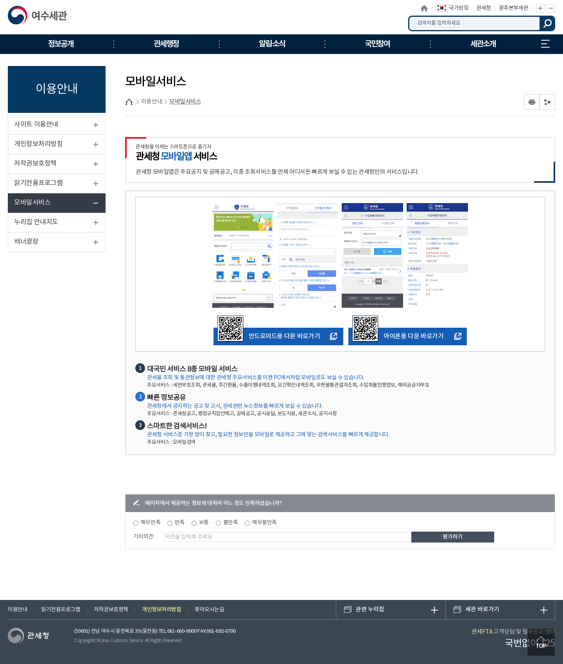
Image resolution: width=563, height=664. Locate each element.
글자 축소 (551, 8)
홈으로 (424, 8)
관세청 (483, 8)
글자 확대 (540, 8)
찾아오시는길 (209, 610)
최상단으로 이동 (541, 642)
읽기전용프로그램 (38, 183)
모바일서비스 (32, 203)
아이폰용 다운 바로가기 (397, 335)
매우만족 (150, 522)
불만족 (230, 522)
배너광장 (26, 242)
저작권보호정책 (35, 164)
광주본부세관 (513, 8)
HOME (129, 102)
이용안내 (151, 101)
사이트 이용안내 (36, 125)
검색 (547, 23)
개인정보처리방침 (38, 144)
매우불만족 (264, 522)
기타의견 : (144, 537)
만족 (180, 522)
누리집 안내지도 (545, 44)
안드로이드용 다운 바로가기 (268, 335)
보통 (204, 522)
